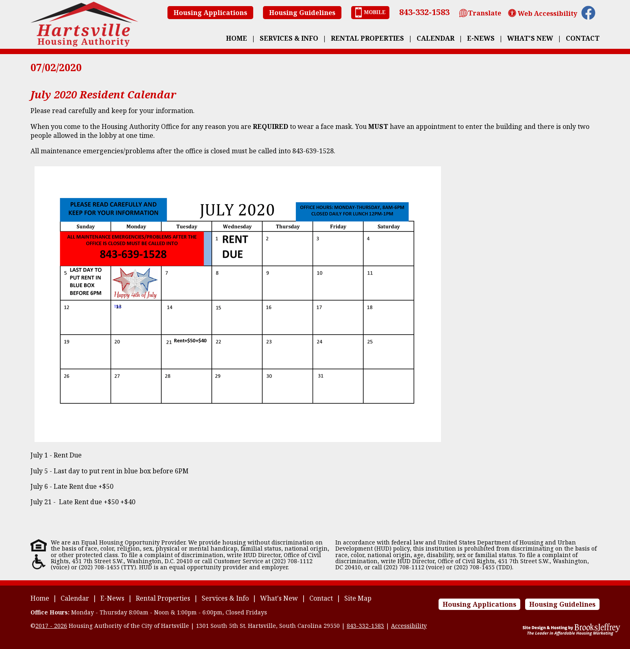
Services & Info (289, 38)
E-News (481, 38)
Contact (583, 38)
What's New (530, 38)
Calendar (435, 38)
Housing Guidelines (302, 12)
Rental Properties (367, 38)
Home (236, 38)
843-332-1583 (424, 12)
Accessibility (409, 625)
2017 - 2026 (51, 625)
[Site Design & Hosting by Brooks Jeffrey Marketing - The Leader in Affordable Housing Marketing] (571, 633)
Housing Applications (210, 12)
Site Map (357, 598)
